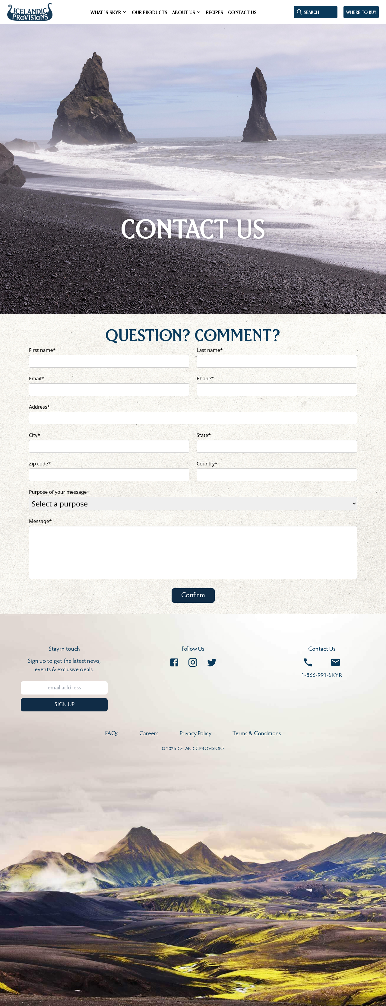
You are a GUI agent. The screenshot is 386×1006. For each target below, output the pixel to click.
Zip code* (40, 463)
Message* (40, 521)
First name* (42, 350)
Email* (36, 378)
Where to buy (361, 12)
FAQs (111, 734)
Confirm (193, 595)
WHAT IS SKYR (105, 12)
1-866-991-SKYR (321, 675)
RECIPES (214, 12)
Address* (39, 407)
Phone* (205, 378)
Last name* (210, 350)
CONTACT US (242, 12)
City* (34, 435)
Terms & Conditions (257, 734)
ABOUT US (183, 12)
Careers (148, 734)
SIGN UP (64, 705)
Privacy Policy (195, 734)
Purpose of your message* (59, 492)
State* (204, 435)
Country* (207, 463)
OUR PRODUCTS (149, 12)
